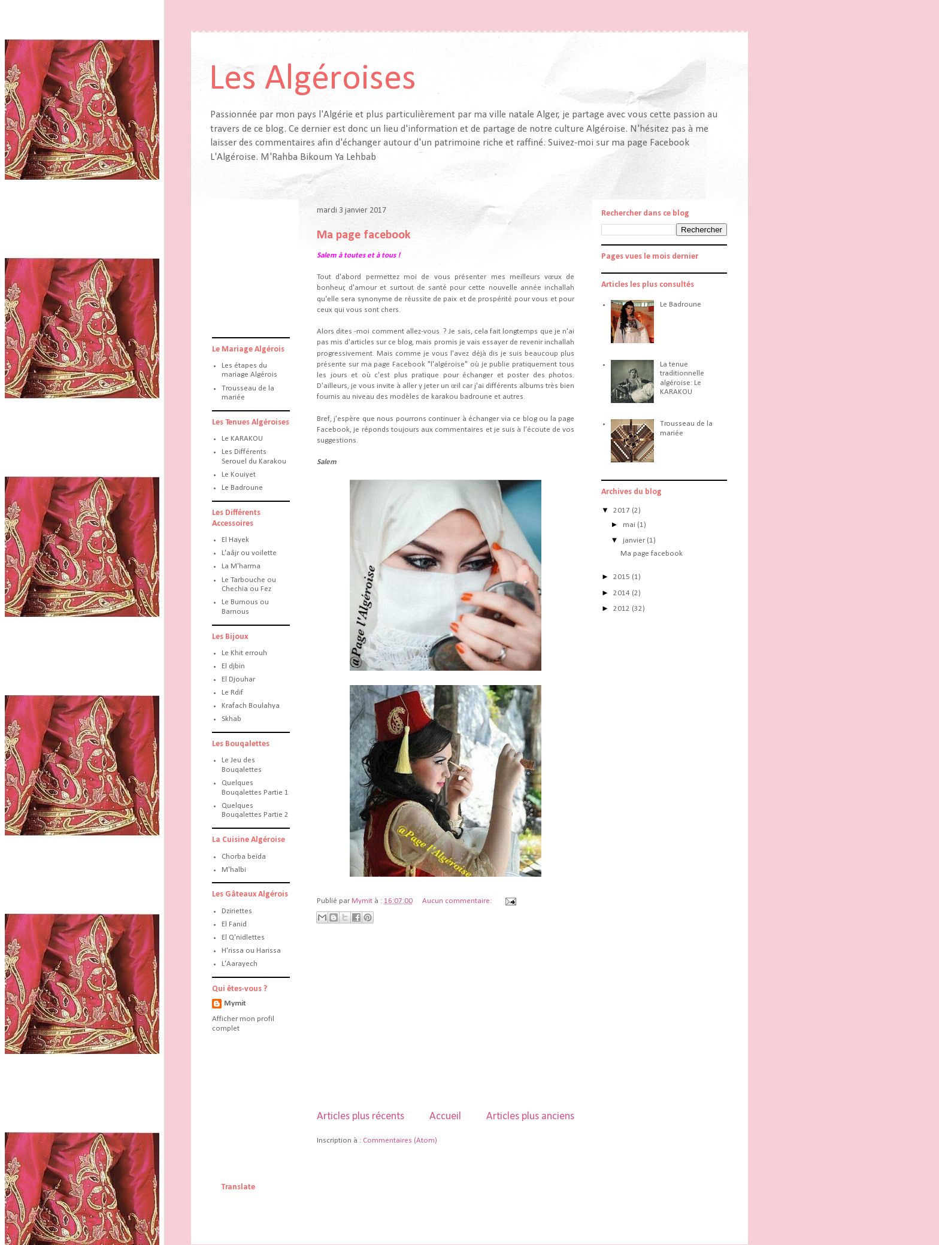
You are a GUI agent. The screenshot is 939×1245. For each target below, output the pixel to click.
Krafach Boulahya (251, 706)
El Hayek (235, 540)
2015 (622, 577)
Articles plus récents (360, 1116)
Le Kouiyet (239, 474)
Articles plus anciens (530, 1116)
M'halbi (234, 870)
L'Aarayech (240, 964)
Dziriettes (237, 911)
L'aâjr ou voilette (249, 553)
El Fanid (234, 924)
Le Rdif (232, 692)
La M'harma (241, 566)
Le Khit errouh (244, 653)
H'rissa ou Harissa (251, 951)
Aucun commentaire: (457, 901)
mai (630, 525)
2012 (622, 609)
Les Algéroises (312, 80)
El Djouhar (238, 679)
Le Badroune (242, 488)
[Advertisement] (445, 1018)
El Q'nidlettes (243, 937)
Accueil (445, 1116)
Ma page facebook (363, 235)
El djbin (233, 666)
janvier (635, 540)
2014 (622, 593)
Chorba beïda (244, 857)
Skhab (231, 719)
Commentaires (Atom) (400, 1140)
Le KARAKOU (242, 439)
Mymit (235, 1003)
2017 (622, 510)
